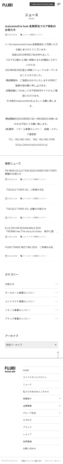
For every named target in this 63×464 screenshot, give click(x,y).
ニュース (27, 384)
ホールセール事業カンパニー (20, 292)
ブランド (27, 427)
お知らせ (9, 284)
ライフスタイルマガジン (35, 377)
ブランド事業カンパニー (18, 318)
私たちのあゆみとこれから (36, 391)
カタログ (27, 419)
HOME (26, 370)
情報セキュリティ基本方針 (31, 460)
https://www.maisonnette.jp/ (31, 144)
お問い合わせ (29, 448)
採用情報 (27, 441)
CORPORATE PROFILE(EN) (42, 4)
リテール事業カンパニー (18, 310)
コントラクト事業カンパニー (20, 301)
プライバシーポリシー (53, 460)
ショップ (27, 434)
